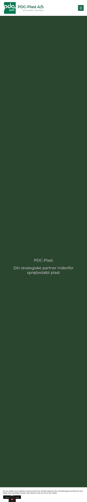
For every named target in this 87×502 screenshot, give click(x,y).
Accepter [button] (17, 497)
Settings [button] (7, 497)
